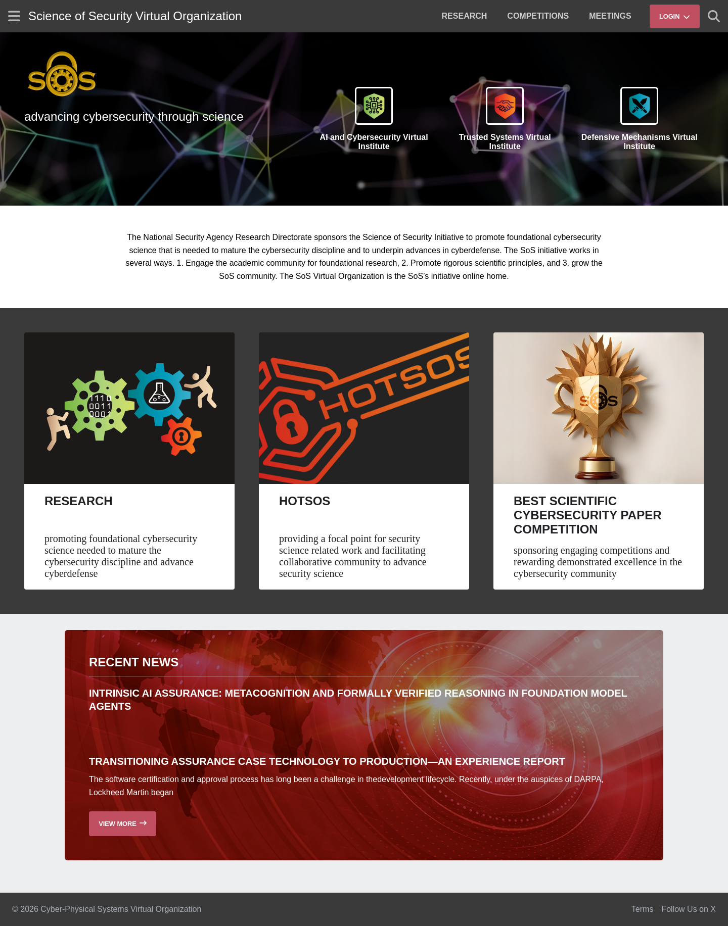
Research (78, 501)
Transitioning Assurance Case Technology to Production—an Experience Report (327, 761)
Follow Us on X (688, 909)
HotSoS (304, 501)
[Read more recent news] (122, 823)
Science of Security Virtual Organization (135, 16)
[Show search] (714, 16)
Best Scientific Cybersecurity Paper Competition (588, 515)
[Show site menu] (14, 16)
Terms (642, 909)
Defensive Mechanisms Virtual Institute (639, 142)
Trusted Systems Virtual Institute (505, 142)
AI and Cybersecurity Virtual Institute (374, 142)
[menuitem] (464, 16)
